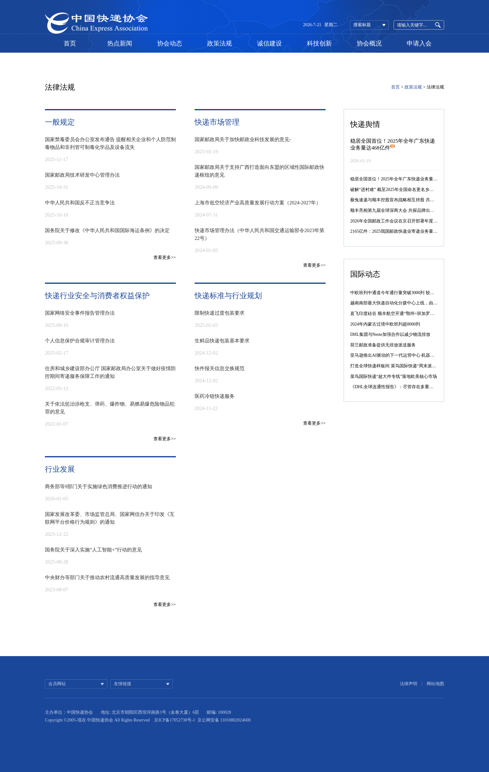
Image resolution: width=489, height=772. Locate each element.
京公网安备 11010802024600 (224, 726)
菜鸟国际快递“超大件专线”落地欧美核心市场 (393, 376)
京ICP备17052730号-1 (174, 726)
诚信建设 (269, 43)
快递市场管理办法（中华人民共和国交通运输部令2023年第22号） (259, 234)
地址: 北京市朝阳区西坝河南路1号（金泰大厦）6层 (150, 718)
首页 (70, 43)
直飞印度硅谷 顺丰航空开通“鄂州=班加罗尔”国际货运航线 (406, 313)
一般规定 (60, 122)
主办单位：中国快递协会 (69, 718)
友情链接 (122, 688)
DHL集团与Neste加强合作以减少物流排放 (390, 334)
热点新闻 (119, 43)
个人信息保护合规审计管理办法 (80, 340)
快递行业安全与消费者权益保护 (97, 296)
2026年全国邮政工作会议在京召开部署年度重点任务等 (402, 221)
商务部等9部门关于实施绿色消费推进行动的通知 (98, 486)
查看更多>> (164, 257)
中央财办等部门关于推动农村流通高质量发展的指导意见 (107, 577)
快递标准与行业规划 (228, 296)
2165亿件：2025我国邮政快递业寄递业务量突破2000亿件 (404, 231)
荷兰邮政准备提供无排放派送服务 (383, 345)
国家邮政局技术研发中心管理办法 (82, 175)
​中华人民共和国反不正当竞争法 (80, 202)
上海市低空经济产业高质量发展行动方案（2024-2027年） (258, 202)
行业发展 (60, 469)
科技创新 (319, 43)
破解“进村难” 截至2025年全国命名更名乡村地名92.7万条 (404, 189)
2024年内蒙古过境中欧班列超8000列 (385, 324)
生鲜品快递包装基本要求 (222, 340)
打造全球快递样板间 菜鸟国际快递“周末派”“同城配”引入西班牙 (411, 366)
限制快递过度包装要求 (219, 313)
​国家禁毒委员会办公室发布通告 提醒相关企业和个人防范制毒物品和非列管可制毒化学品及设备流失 (110, 143)
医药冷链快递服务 (215, 396)
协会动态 (169, 43)
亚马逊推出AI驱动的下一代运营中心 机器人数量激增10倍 (405, 355)
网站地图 (435, 688)
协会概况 (369, 43)
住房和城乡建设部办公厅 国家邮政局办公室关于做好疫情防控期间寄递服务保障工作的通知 (110, 372)
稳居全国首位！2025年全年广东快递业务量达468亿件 (401, 179)
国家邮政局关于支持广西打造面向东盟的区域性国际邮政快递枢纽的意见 (259, 171)
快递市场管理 (217, 122)
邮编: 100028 (219, 718)
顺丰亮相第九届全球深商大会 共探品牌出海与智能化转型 (405, 210)
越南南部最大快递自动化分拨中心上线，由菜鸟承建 (400, 303)
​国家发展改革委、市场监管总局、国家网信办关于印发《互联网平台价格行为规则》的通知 (110, 518)
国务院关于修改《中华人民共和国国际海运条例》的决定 (107, 230)
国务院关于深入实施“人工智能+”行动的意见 (93, 549)
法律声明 (408, 688)
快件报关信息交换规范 (219, 368)
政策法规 (219, 43)
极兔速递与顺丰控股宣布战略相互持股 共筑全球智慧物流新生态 (412, 200)
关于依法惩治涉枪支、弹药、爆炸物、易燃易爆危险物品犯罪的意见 (110, 407)
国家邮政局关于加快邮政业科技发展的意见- (243, 139)
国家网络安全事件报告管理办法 (80, 313)
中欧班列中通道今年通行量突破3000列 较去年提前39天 (403, 292)
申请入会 (419, 43)
